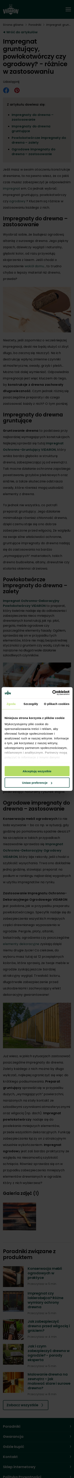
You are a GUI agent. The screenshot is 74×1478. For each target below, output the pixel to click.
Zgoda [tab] (11, 703)
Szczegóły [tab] (30, 703)
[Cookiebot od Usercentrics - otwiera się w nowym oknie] (52, 692)
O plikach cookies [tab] (56, 703)
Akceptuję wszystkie (37, 771)
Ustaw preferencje (37, 782)
